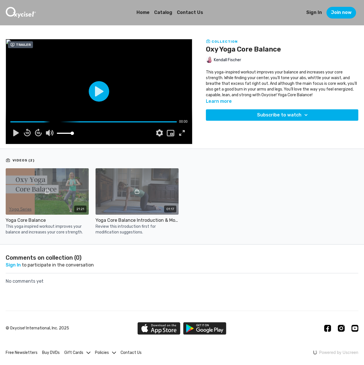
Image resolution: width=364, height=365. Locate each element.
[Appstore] (159, 328)
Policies (105, 352)
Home (143, 12)
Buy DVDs (51, 352)
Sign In (314, 12)
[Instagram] (341, 328)
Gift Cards (77, 352)
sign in (13, 265)
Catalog (163, 12)
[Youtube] (354, 328)
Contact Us (190, 12)
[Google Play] (205, 328)
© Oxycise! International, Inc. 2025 (37, 328)
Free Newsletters (22, 352)
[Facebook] (327, 328)
